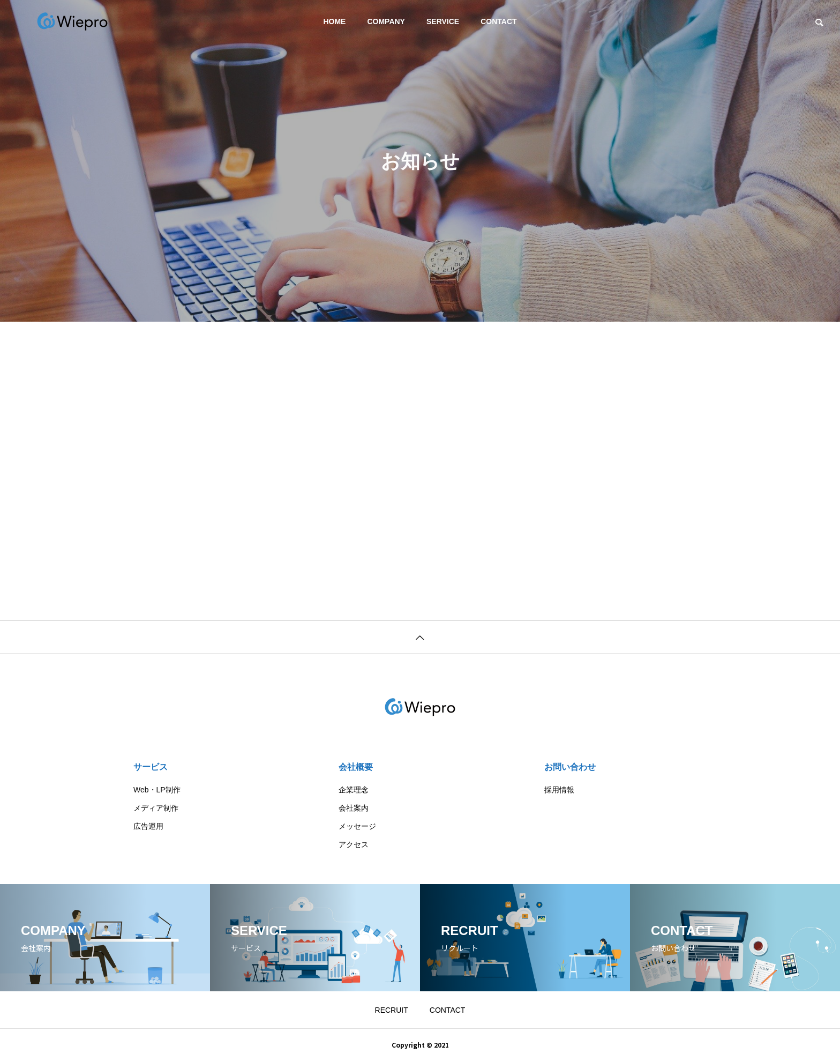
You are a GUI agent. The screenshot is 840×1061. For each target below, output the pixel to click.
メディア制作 (155, 808)
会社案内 (354, 808)
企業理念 (354, 789)
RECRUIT (391, 1010)
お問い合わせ (570, 766)
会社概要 (356, 766)
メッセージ (357, 826)
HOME (334, 21)
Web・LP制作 (157, 789)
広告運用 (148, 826)
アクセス (354, 844)
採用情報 (559, 789)
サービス (150, 766)
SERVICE (442, 21)
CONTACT (498, 21)
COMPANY (386, 21)
